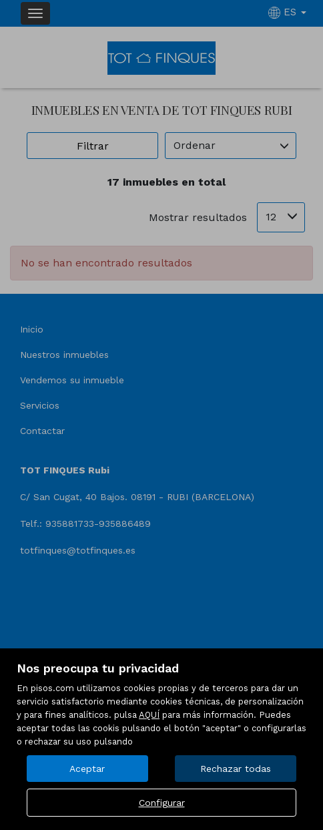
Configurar (162, 802)
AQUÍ (149, 715)
